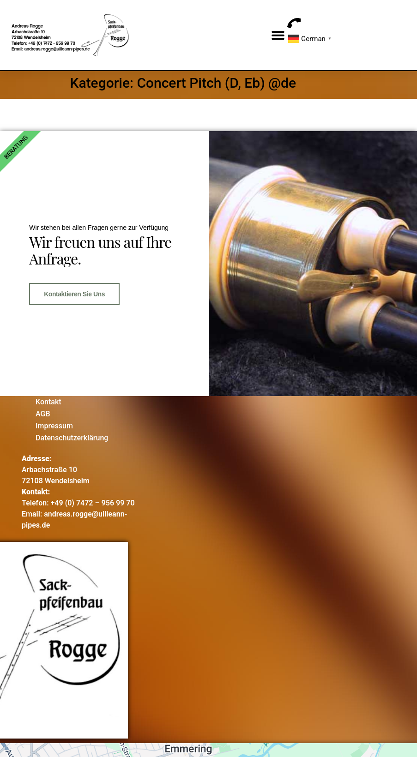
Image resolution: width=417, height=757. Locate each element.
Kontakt (48, 399)
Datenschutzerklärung (72, 435)
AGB (43, 411)
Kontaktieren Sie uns (74, 292)
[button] (277, 35)
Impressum (54, 423)
